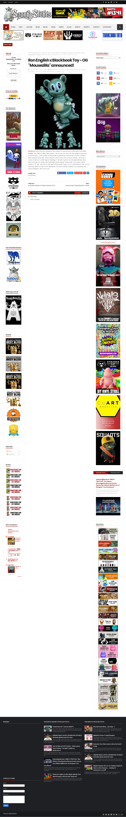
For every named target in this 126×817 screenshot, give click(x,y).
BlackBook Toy (36, 53)
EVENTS (77, 27)
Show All (19, 576)
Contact (10, 2)
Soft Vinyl (77, 53)
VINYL (21, 27)
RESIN (38, 27)
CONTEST (96, 27)
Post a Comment (35, 199)
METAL (45, 27)
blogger (77, 193)
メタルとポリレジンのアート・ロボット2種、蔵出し (14, 554)
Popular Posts (115, 472)
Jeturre (10, 529)
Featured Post (100, 472)
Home (5, 2)
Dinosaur (44, 53)
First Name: (13, 68)
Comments (10, 454)
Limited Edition (55, 53)
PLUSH (69, 27)
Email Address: (13, 73)
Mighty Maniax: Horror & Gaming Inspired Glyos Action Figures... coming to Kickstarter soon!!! (107, 768)
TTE (43, 55)
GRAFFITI (87, 27)
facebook (85, 193)
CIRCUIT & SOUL (18, 567)
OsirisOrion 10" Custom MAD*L (63, 727)
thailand (39, 55)
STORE (13, 27)
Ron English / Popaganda (67, 53)
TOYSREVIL (11, 536)
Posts (9, 451)
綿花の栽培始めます (12, 560)
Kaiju (49, 53)
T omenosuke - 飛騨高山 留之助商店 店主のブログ (14, 550)
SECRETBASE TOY (13, 559)
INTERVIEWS (107, 27)
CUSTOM (29, 27)
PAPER (61, 27)
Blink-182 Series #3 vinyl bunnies (104, 735)
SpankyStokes (32, 55)
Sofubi (82, 53)
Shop (16, 2)
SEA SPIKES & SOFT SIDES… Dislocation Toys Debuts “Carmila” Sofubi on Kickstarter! (66, 748)
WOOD (53, 27)
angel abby (11, 565)
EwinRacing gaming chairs (108, 242)
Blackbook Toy (33, 151)
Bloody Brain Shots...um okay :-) (104, 727)
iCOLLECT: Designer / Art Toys (18, 539)
